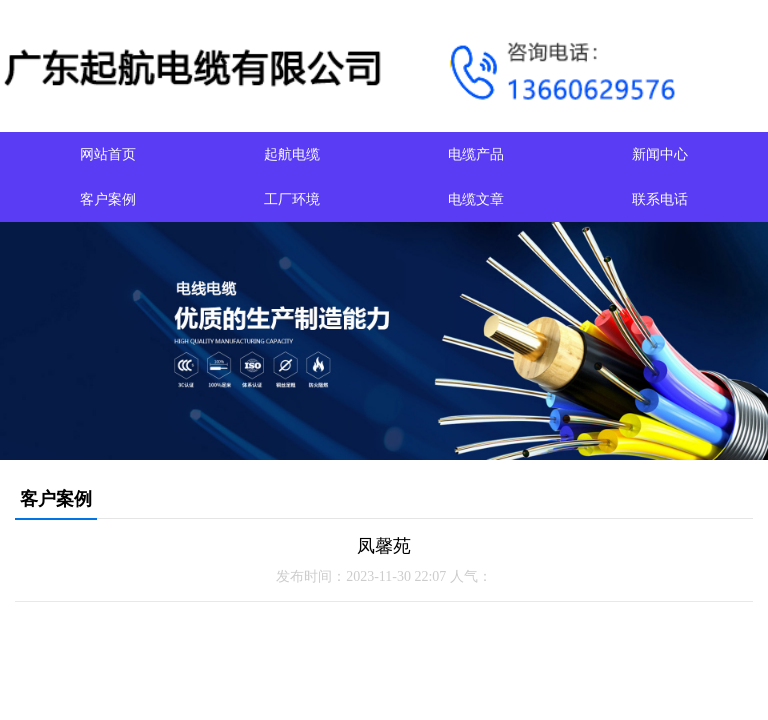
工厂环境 (292, 199)
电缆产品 (476, 154)
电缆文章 (476, 199)
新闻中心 (660, 154)
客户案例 (108, 199)
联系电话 (660, 199)
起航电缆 (292, 154)
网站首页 (108, 154)
